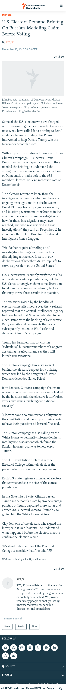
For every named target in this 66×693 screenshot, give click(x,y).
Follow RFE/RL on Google (40, 688)
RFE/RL (10, 42)
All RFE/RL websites (12, 688)
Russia (7, 15)
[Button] (59, 57)
